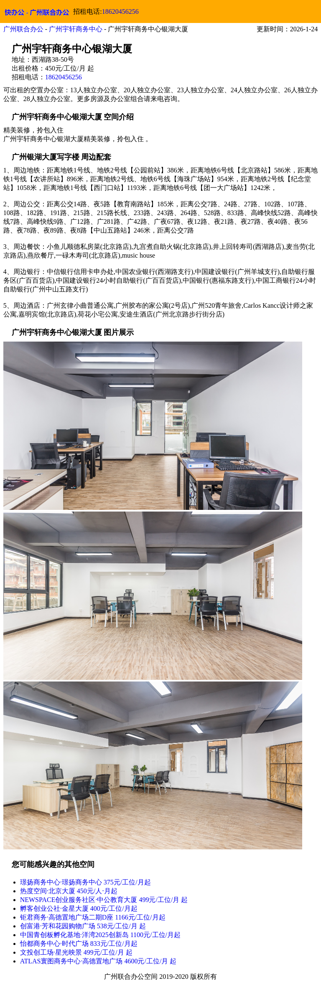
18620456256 (120, 11)
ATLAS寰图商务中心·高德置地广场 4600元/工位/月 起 (98, 961)
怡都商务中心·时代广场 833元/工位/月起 (79, 943)
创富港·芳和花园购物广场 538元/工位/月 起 (83, 926)
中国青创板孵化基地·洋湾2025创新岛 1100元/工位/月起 (100, 934)
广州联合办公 (23, 29)
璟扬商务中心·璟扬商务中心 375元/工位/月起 (85, 882)
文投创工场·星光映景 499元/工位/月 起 (76, 952)
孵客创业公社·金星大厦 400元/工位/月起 (79, 908)
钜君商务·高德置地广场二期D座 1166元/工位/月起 (93, 917)
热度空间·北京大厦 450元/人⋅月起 (68, 890)
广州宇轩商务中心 (75, 29)
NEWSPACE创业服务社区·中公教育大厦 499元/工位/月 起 (104, 899)
